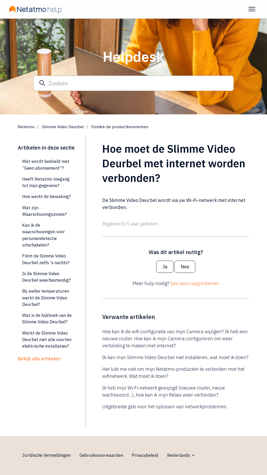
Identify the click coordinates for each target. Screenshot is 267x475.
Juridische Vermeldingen (46, 455)
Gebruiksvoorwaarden (101, 455)
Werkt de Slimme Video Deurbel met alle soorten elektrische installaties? (46, 339)
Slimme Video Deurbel (63, 126)
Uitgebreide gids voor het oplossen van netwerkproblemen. (164, 407)
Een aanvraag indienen (195, 283)
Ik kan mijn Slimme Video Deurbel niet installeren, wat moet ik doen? (175, 357)
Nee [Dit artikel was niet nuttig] (185, 267)
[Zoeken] (133, 83)
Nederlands (181, 455)
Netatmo (26, 126)
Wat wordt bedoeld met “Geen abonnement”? (45, 164)
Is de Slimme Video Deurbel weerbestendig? (46, 277)
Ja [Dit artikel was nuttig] (164, 267)
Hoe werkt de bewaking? (46, 196)
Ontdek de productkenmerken (119, 126)
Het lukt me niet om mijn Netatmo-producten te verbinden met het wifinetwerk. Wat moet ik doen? (173, 372)
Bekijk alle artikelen (39, 359)
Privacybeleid (145, 455)
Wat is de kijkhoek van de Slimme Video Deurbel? (47, 318)
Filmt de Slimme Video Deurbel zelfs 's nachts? (46, 259)
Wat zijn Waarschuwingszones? (44, 211)
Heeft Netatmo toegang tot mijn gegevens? (46, 182)
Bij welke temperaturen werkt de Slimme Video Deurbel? (45, 297)
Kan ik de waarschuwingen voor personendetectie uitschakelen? (43, 235)
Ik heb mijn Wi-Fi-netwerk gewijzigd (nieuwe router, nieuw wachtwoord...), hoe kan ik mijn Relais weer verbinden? (163, 391)
